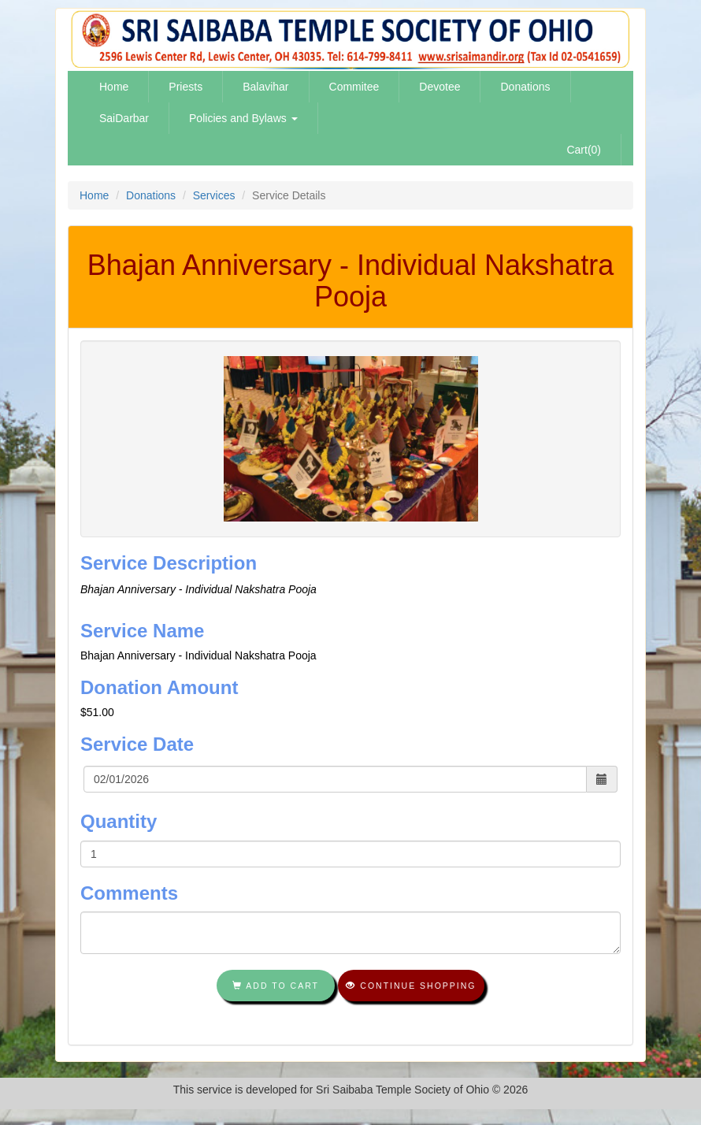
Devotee (439, 86)
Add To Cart (275, 985)
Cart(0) (583, 149)
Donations (525, 86)
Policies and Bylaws (243, 118)
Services (214, 195)
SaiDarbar (124, 118)
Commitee (354, 86)
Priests (185, 86)
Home (113, 86)
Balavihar (265, 86)
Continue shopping (411, 985)
